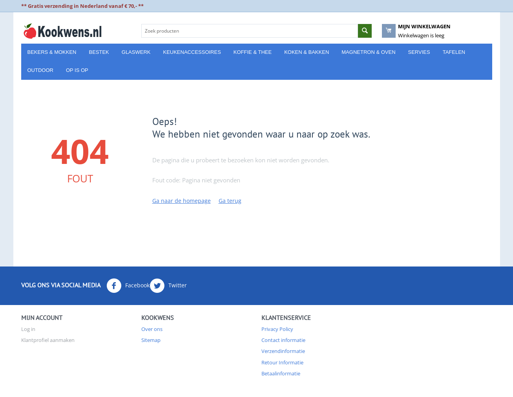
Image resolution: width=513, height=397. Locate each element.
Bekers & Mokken (52, 52)
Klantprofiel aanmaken (48, 340)
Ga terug (230, 200)
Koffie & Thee (253, 52)
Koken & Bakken (306, 52)
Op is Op (77, 70)
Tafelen (454, 52)
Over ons (151, 329)
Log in (28, 329)
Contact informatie (283, 340)
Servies (419, 52)
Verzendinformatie (283, 351)
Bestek (99, 52)
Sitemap (151, 340)
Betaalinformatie (280, 373)
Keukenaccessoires (192, 52)
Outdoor (40, 70)
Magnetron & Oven (368, 52)
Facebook (128, 285)
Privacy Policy (277, 329)
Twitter (168, 285)
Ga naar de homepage (181, 200)
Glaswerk (136, 52)
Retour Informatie (282, 362)
